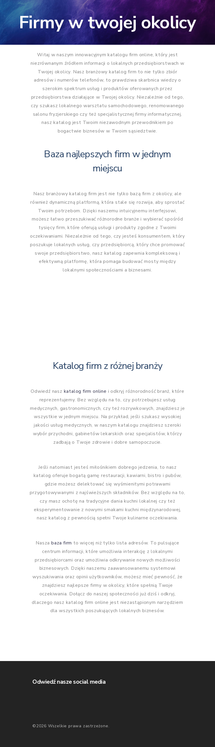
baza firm (61, 543)
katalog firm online (85, 391)
